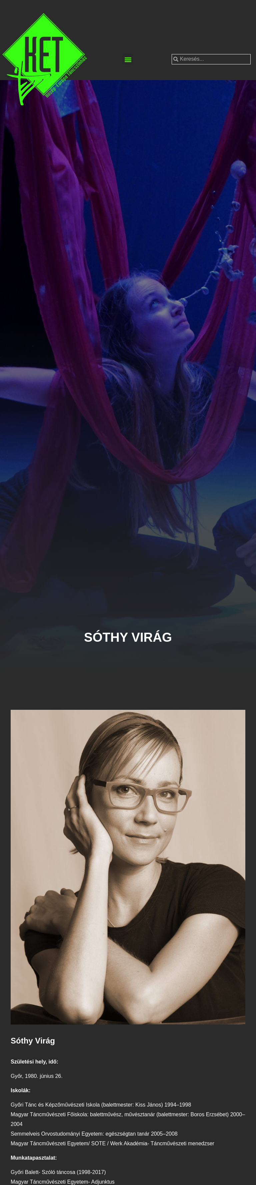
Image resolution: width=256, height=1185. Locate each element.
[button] (127, 59)
